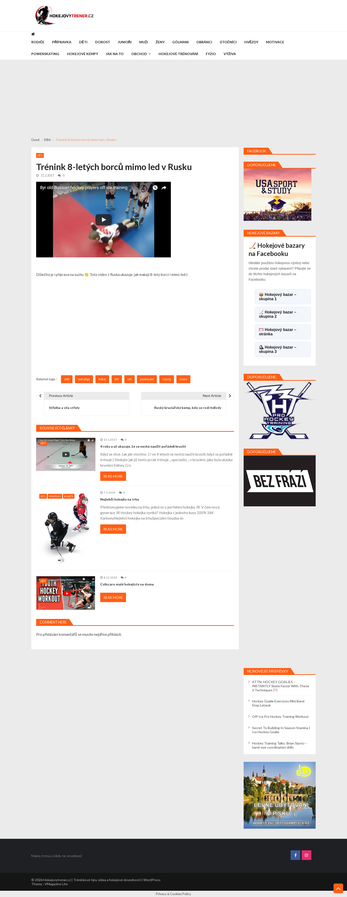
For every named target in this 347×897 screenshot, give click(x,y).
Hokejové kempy (82, 54)
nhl (129, 379)
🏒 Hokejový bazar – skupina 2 (277, 314)
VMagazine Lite (56, 884)
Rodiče (37, 42)
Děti (83, 42)
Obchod (139, 54)
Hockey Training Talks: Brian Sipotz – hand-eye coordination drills (279, 745)
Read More (113, 476)
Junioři (125, 42)
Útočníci (228, 42)
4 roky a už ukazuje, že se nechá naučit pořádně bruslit (143, 446)
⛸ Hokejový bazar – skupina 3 (277, 349)
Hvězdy (251, 42)
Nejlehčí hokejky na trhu (119, 499)
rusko (183, 379)
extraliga (84, 379)
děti (66, 379)
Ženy (160, 42)
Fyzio (211, 54)
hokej (102, 379)
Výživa (230, 54)
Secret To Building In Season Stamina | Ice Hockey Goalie (281, 730)
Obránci (204, 42)
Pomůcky (55, 496)
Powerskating (45, 54)
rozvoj (166, 379)
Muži (143, 42)
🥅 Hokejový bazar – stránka (277, 332)
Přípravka (61, 42)
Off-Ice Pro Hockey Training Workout (280, 716)
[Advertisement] (173, 96)
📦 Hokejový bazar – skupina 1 (277, 297)
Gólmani (180, 42)
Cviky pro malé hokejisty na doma (127, 584)
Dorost (102, 42)
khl (117, 379)
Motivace (275, 42)
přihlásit (114, 634)
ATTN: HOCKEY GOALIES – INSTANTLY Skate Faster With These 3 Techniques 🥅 (280, 686)
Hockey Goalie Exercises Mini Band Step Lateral (278, 703)
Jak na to (115, 54)
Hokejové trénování (178, 54)
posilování (147, 379)
